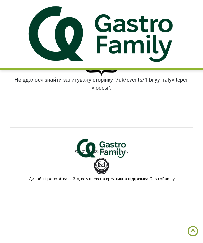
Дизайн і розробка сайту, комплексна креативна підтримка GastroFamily (102, 179)
